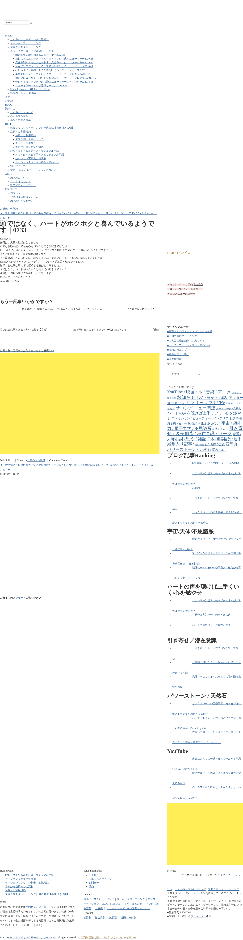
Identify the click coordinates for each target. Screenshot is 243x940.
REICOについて (19, 177)
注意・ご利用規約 (20, 131)
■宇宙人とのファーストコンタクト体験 (189, 331)
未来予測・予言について (29, 139)
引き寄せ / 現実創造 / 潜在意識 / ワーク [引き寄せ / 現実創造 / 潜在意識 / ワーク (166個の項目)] (205, 431)
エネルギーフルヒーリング (25, 43)
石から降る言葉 (19, 116)
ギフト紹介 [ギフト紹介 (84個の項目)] (214, 402)
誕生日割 (100, 917)
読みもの (10, 108)
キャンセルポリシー (26, 143)
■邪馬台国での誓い (178, 354)
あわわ (196, 487)
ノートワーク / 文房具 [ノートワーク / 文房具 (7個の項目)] (228, 408)
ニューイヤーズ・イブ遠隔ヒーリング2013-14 (41, 85)
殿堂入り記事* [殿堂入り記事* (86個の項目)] (180, 444)
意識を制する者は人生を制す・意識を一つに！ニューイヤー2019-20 (54, 62)
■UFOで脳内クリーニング (182, 336)
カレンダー (199, 916)
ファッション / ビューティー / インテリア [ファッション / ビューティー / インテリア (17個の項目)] (200, 418)
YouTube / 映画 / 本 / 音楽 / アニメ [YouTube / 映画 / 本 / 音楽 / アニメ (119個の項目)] (199, 392)
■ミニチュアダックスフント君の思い (188, 345)
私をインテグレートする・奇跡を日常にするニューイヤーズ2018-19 (54, 66)
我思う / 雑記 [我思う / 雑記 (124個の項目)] (193, 438)
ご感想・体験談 (9, 208)
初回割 (87, 917)
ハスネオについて (20, 181)
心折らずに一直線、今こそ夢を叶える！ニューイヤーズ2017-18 (51, 70)
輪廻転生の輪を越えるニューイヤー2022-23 (40, 54)
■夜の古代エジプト (178, 349)
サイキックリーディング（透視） (29, 39)
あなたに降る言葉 (20, 120)
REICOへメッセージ (21, 200)
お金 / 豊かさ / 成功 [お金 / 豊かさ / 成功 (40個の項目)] (212, 398)
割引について (18, 166)
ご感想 (9, 101)
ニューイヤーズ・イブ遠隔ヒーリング (32, 51)
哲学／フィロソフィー (23, 185)
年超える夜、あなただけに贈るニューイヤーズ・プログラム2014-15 (54, 81)
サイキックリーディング (131, 899)
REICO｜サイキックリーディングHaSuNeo (32, 937)
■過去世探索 (174, 359)
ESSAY (116, 903)
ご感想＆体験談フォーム (24, 196)
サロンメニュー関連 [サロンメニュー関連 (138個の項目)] (195, 408)
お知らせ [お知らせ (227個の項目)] (186, 397)
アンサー (18, 597)
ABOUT (9, 173)
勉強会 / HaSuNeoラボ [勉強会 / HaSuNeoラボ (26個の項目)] (204, 423)
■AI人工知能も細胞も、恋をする (186, 340)
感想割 (113, 917)
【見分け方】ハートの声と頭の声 (211, 614)
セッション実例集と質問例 (30, 158)
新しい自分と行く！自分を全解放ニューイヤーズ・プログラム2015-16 (55, 77)
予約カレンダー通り (37, 906)
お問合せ (15, 193)
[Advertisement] (80, 291)
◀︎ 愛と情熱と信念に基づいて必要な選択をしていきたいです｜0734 (40, 213)
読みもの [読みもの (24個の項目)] (219, 449)
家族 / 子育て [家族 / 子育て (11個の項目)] (220, 428)
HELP (8, 124)
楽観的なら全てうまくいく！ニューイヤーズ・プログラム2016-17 (53, 74)
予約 (7, 97)
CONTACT (11, 189)
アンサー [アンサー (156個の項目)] (194, 402)
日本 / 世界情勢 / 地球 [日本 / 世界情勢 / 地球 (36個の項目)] (224, 439)
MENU (9, 35)
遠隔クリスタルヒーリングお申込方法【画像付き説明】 (42, 127)
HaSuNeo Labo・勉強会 (23, 93)
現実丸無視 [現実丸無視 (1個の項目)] (199, 445)
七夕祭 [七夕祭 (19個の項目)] (234, 418)
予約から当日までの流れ (29, 147)
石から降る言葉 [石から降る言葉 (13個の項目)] (215, 444)
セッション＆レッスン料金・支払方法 (37, 162)
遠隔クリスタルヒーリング (25, 47)
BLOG (8, 104)
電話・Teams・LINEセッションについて (33, 170)
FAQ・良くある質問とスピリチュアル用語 (34, 150)
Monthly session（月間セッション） (30, 89)
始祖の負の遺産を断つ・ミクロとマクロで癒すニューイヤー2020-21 (54, 58)
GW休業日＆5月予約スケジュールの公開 (215, 463)
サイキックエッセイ (21, 112)
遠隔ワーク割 (128, 917)
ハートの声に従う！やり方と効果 (211, 625)
